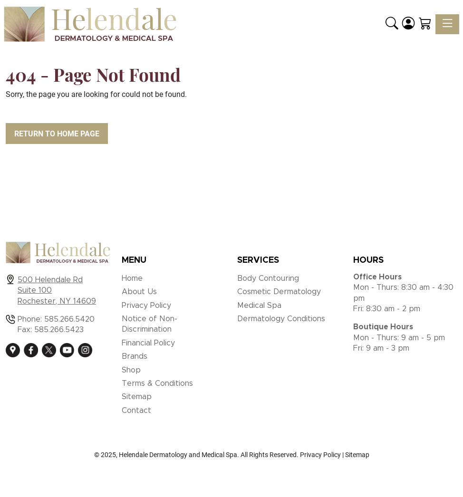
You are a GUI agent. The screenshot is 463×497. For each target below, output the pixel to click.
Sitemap (137, 397)
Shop (131, 370)
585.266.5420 (69, 319)
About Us (139, 292)
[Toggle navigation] (447, 24)
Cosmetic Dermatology (279, 292)
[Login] (408, 24)
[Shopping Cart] (425, 24)
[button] (392, 24)
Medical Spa (259, 305)
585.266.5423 (59, 330)
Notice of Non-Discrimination (149, 324)
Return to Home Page (56, 133)
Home (132, 278)
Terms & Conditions (157, 383)
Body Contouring (268, 278)
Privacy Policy (146, 305)
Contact (136, 410)
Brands (134, 356)
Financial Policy (148, 343)
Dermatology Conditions (281, 319)
